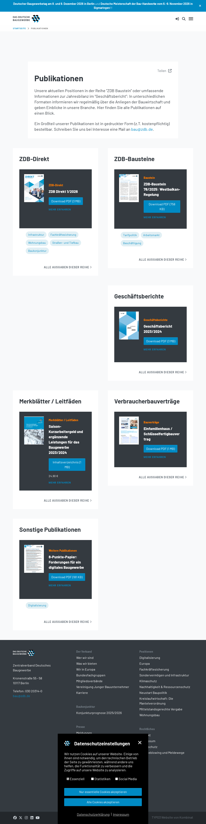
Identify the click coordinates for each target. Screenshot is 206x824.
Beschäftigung (132, 243)
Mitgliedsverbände (89, 681)
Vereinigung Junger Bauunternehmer (102, 687)
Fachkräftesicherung (63, 234)
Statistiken (100, 779)
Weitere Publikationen (63, 550)
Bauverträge (151, 422)
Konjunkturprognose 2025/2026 (99, 713)
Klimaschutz (148, 681)
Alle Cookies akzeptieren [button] (103, 802)
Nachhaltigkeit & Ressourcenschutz (164, 687)
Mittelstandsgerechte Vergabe (160, 709)
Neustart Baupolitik (153, 692)
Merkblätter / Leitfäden (63, 420)
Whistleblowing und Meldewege (161, 752)
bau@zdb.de (142, 129)
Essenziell (75, 779)
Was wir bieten (86, 663)
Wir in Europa (85, 669)
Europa (144, 663)
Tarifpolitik (130, 235)
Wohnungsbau (37, 242)
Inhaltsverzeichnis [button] (67, 464)
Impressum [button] (121, 814)
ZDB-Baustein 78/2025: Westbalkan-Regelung (162, 189)
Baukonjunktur (37, 250)
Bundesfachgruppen (90, 675)
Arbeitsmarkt (151, 235)
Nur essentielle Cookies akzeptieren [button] (103, 792)
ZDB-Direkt (56, 185)
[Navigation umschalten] (191, 18)
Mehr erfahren (60, 209)
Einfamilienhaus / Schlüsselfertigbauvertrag (162, 433)
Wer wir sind (85, 657)
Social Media (126, 779)
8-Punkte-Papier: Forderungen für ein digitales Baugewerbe (66, 562)
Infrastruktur (36, 234)
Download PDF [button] (65, 201)
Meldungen (84, 733)
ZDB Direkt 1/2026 (63, 191)
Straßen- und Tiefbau (65, 242)
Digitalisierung (37, 605)
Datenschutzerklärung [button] (93, 814)
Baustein (149, 177)
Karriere (82, 692)
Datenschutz (148, 747)
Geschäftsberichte (156, 320)
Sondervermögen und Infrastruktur (164, 675)
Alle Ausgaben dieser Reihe (68, 267)
